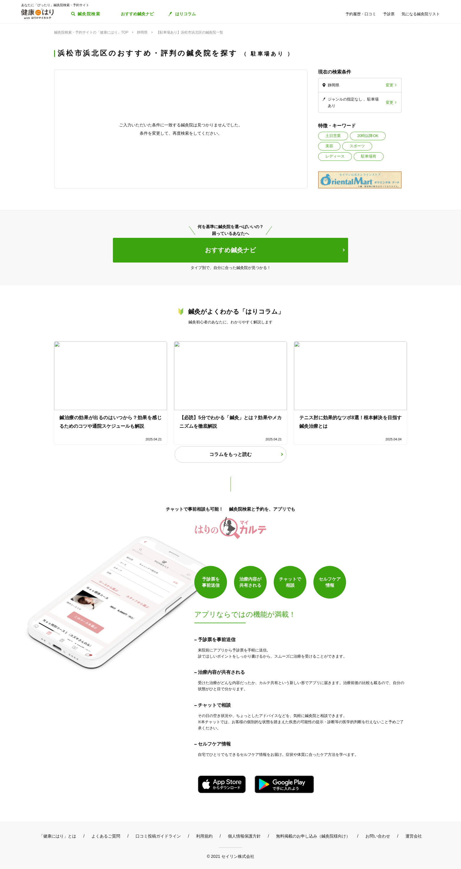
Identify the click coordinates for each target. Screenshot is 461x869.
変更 (389, 85)
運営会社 (413, 836)
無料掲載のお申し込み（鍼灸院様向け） (313, 836)
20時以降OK (367, 135)
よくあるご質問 (105, 836)
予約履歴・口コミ (360, 14)
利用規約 (204, 836)
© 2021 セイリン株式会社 (230, 856)
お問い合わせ (377, 836)
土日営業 (333, 135)
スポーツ (357, 146)
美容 (329, 146)
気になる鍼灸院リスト (421, 14)
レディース (335, 156)
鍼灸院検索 (89, 13)
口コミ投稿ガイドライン (158, 836)
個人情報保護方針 (244, 836)
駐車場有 (368, 156)
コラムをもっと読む (230, 454)
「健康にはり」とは (57, 836)
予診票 (389, 14)
